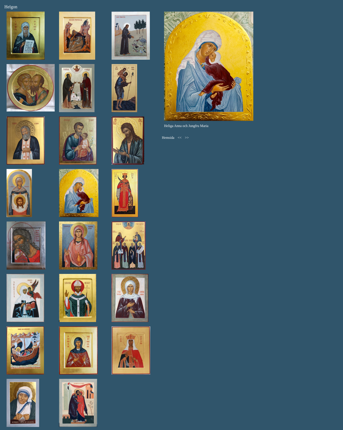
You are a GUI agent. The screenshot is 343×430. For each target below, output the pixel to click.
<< (180, 137)
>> (187, 137)
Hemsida (168, 137)
